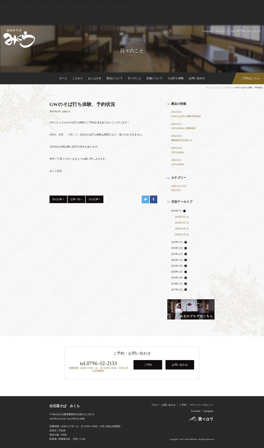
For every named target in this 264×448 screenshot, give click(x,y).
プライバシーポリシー (201, 405)
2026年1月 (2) (182, 234)
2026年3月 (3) (182, 222)
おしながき (95, 78)
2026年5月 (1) (182, 217)
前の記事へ (58, 199)
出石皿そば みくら (65, 406)
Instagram (220, 31)
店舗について (154, 78)
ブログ (154, 405)
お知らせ (229, 87)
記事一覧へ (76, 199)
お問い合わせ (197, 78)
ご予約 (182, 405)
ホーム (63, 78)
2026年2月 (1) (182, 228)
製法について (115, 78)
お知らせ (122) (178, 186)
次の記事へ (95, 199)
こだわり (77, 78)
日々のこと (134, 78)
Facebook (206, 31)
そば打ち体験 (176, 78)
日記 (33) (175, 190)
